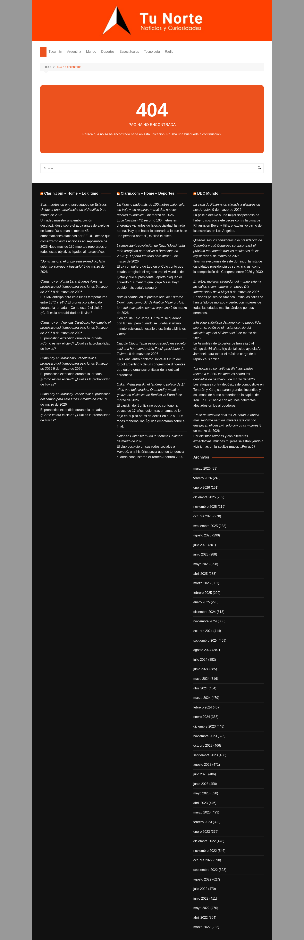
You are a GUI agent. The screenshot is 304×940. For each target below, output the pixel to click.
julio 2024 (200, 659)
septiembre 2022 (205, 870)
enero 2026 (201, 487)
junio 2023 (201, 784)
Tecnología (152, 51)
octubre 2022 (202, 860)
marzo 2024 (202, 697)
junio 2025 (201, 554)
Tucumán (55, 51)
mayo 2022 (201, 908)
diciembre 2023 (204, 726)
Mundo (91, 51)
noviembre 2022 (205, 850)
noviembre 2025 (205, 506)
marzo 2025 (202, 583)
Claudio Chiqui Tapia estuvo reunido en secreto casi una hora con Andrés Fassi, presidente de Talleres (151, 349)
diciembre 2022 (204, 841)
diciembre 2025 (204, 497)
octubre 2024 (202, 631)
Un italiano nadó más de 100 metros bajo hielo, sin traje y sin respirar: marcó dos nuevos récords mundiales (151, 210)
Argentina (74, 51)
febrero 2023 (202, 822)
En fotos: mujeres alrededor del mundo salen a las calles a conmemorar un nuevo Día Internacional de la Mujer (227, 287)
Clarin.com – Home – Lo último (71, 193)
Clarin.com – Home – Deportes (147, 193)
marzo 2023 (202, 812)
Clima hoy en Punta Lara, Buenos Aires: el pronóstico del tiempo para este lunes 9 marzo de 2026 (74, 287)
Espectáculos (129, 51)
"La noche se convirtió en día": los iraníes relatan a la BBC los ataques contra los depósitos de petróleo (223, 374)
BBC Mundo (207, 193)
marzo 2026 (202, 468)
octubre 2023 (202, 745)
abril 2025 (200, 573)
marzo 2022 (202, 927)
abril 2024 (200, 688)
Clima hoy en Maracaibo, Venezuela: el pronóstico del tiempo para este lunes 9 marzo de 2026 (74, 363)
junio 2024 (201, 669)
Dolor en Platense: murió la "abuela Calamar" (150, 436)
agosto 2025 (202, 535)
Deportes (108, 51)
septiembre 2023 (205, 755)
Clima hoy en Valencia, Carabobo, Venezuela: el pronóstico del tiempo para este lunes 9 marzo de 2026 (75, 328)
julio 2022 (200, 889)
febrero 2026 (202, 478)
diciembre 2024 (204, 612)
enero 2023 (201, 831)
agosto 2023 (202, 764)
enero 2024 (201, 717)
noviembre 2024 (205, 621)
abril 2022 (200, 917)
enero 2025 (201, 602)
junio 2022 (201, 898)
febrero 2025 (202, 592)
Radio (169, 51)
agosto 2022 (202, 879)
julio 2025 (200, 545)
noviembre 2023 (205, 736)
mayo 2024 (201, 678)
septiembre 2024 (205, 640)
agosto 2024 (202, 650)
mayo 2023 (201, 793)
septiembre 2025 (205, 526)
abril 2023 (200, 803)
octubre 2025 (202, 516)
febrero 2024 (202, 707)
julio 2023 (200, 774)
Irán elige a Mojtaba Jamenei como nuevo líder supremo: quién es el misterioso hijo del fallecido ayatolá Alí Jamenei (227, 328)
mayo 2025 (201, 564)
